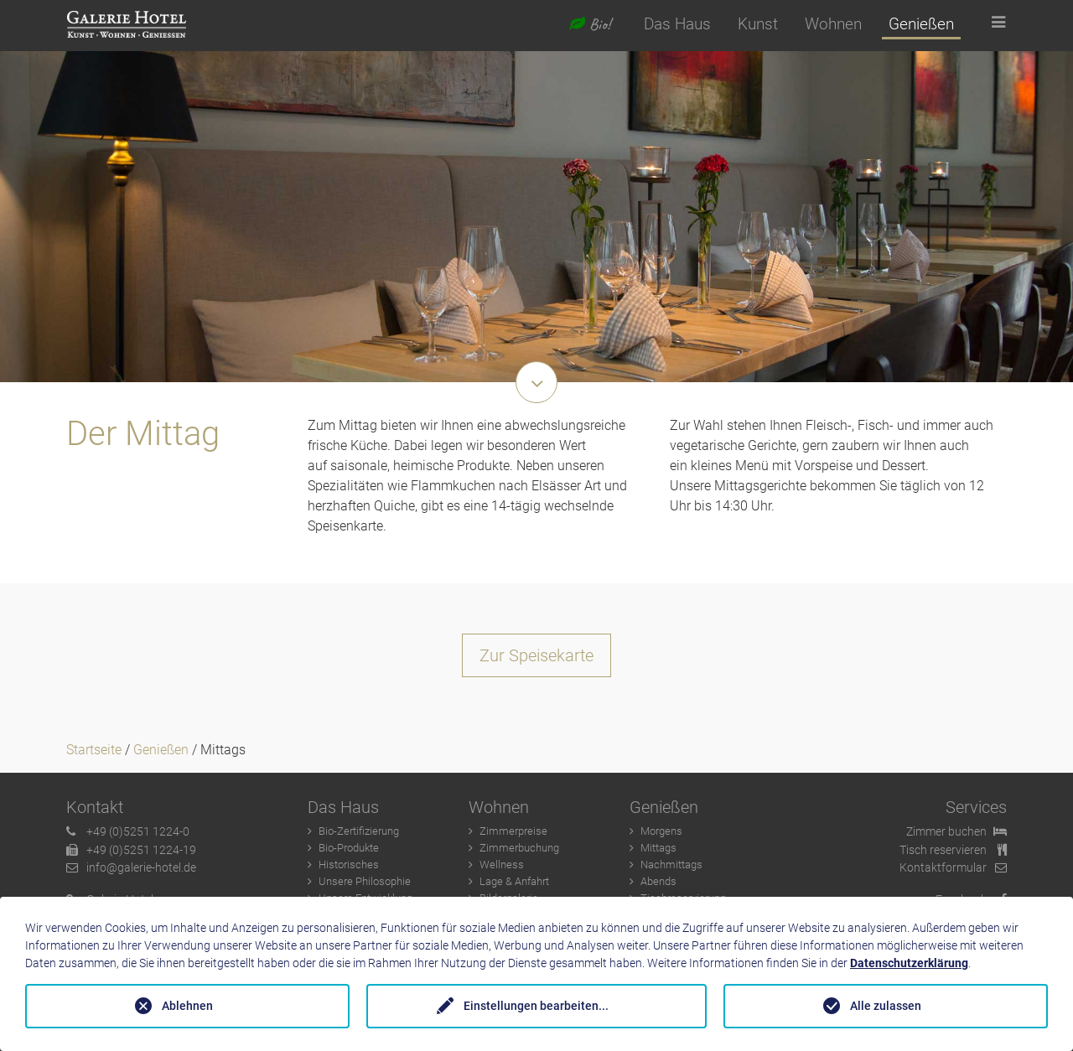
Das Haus (677, 24)
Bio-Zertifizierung (359, 831)
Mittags (658, 847)
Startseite (94, 750)
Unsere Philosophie (365, 881)
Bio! (589, 24)
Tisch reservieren (953, 850)
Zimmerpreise (513, 831)
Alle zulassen (885, 1005)
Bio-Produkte (349, 847)
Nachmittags (671, 864)
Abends (658, 881)
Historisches (349, 864)
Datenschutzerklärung (909, 963)
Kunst (758, 24)
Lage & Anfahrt (514, 881)
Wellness (501, 864)
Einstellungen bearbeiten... (536, 1005)
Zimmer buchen (956, 832)
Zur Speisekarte (536, 655)
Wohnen (833, 24)
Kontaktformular (953, 868)
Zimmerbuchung (519, 847)
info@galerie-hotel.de (131, 868)
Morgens (661, 831)
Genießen (921, 24)
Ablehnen (187, 1005)
